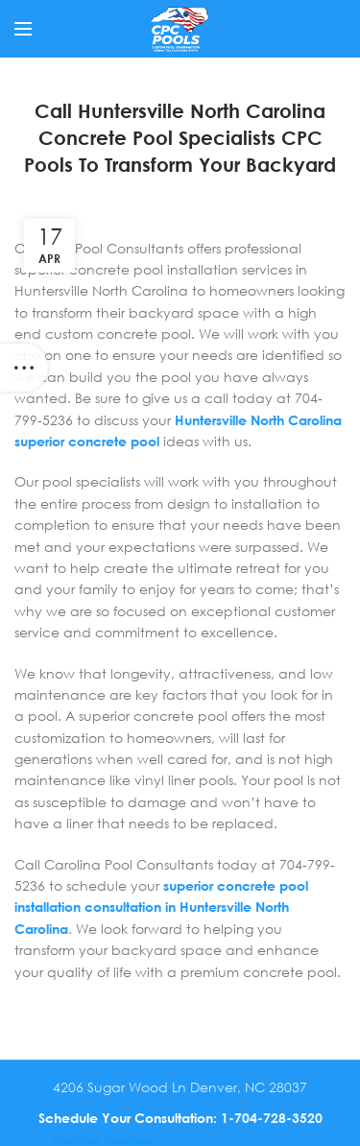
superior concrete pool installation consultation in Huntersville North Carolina (161, 907)
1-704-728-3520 (272, 1118)
